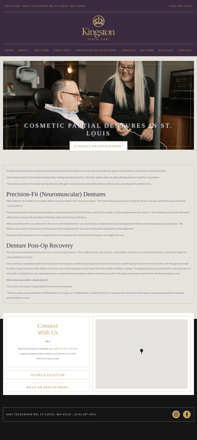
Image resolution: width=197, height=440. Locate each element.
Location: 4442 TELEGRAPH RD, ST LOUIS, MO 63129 (45, 6)
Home (9, 50)
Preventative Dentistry (96, 50)
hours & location (48, 375)
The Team (41, 50)
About (23, 50)
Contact (185, 50)
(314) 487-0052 (180, 6)
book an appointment (48, 387)
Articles (166, 50)
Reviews (147, 50)
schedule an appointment (98, 146)
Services (129, 50)
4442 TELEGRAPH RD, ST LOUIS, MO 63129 (38, 414)
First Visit (62, 50)
